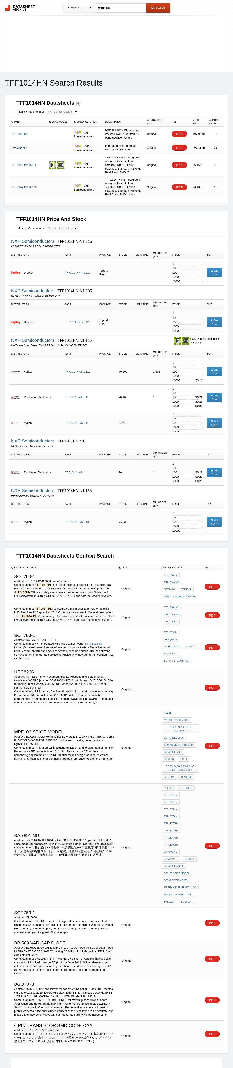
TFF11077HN (171, 795)
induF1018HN (172, 635)
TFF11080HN (171, 800)
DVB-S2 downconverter (180, 594)
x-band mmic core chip (179, 729)
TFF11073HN (171, 789)
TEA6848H (186, 756)
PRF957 (168, 765)
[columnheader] (28, 122)
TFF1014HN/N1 (75, 472)
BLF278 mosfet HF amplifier (180, 715)
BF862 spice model (176, 824)
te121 (167, 701)
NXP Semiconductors (33, 241)
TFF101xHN (94, 635)
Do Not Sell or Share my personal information (114, 1053)
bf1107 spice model (176, 818)
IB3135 (168, 740)
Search (158, 7)
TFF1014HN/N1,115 (77, 371)
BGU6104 (185, 841)
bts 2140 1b (171, 806)
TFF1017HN (189, 777)
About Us (197, 1053)
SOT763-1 (169, 588)
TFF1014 (185, 588)
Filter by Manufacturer (30, 111)
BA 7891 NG (190, 800)
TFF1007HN (170, 771)
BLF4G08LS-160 (173, 734)
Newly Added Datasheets (45, 1053)
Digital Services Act (158, 1053)
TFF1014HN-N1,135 (77, 322)
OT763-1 (190, 635)
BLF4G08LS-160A (174, 723)
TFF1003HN (184, 765)
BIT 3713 (192, 734)
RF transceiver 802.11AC (180, 830)
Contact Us (181, 1053)
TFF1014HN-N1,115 (77, 272)
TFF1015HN (170, 777)
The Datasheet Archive (20, 8)
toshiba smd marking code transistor (181, 748)
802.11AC (169, 841)
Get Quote (214, 423)
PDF (179, 134)
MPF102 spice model (177, 707)
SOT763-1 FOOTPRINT (176, 647)
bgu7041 (169, 756)
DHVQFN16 (189, 630)
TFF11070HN (171, 783)
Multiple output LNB (177, 836)
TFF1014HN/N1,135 (77, 521)
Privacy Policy (73, 1053)
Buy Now (214, 272)
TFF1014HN (170, 576)
